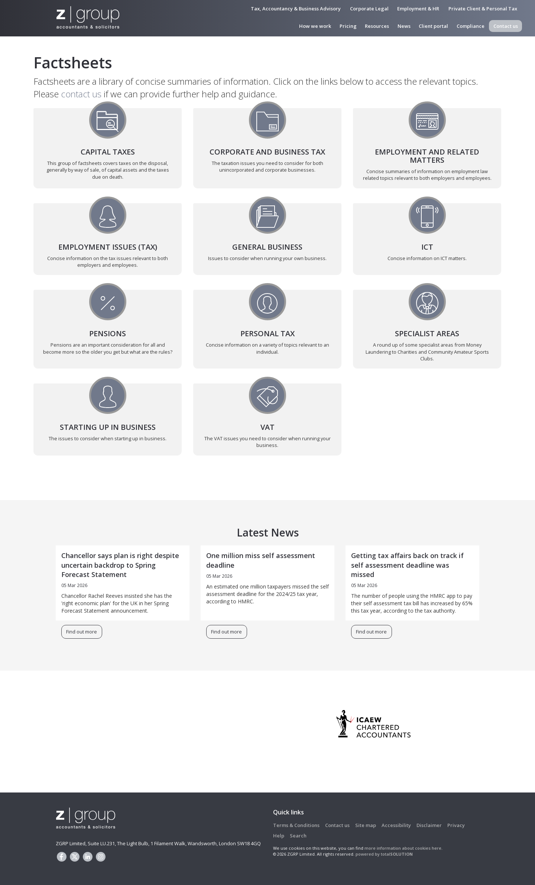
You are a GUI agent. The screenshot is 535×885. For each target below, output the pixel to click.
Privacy (456, 825)
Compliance (470, 26)
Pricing (348, 26)
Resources (377, 26)
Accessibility (396, 825)
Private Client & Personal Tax (482, 8)
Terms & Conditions (296, 825)
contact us (81, 94)
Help (278, 835)
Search (298, 835)
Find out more (81, 632)
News (404, 26)
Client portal (433, 26)
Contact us (505, 26)
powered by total (384, 854)
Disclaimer (429, 825)
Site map (365, 825)
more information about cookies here (402, 848)
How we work (315, 26)
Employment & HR (418, 8)
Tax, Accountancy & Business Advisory (296, 8)
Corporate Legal (369, 8)
